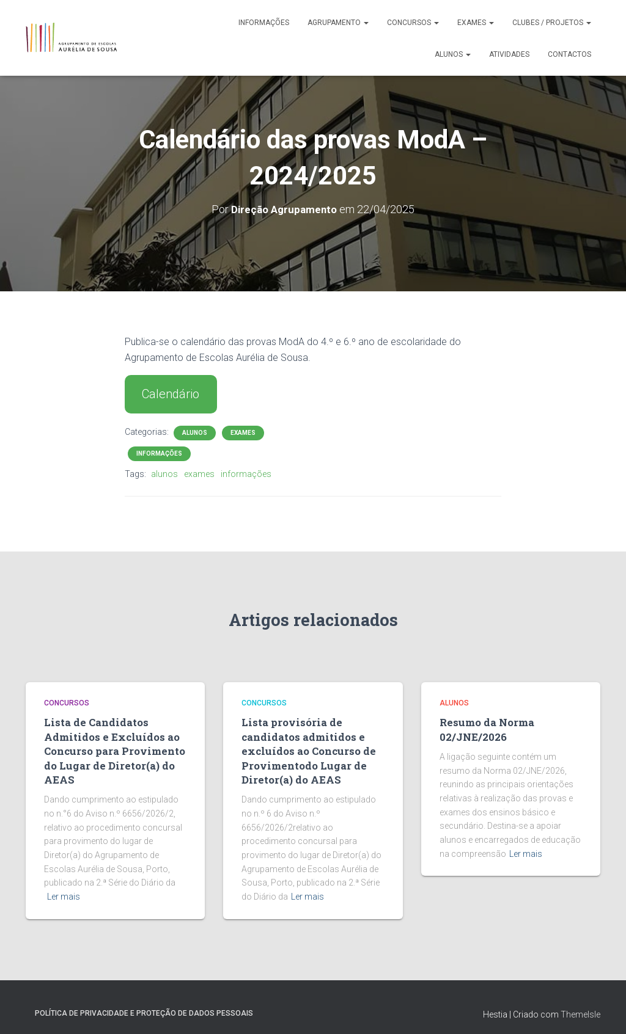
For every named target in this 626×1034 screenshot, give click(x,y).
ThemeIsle (580, 1006)
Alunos (453, 54)
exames (199, 473)
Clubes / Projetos (551, 22)
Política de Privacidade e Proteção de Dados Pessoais (144, 1005)
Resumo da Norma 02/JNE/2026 (483, 727)
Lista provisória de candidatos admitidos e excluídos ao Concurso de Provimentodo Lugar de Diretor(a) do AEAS (302, 747)
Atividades (509, 54)
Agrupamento (338, 22)
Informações (263, 22)
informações (246, 473)
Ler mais (63, 889)
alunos (164, 473)
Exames (475, 22)
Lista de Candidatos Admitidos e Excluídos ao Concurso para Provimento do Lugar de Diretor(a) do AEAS (108, 747)
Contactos (569, 54)
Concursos (413, 22)
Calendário (170, 394)
